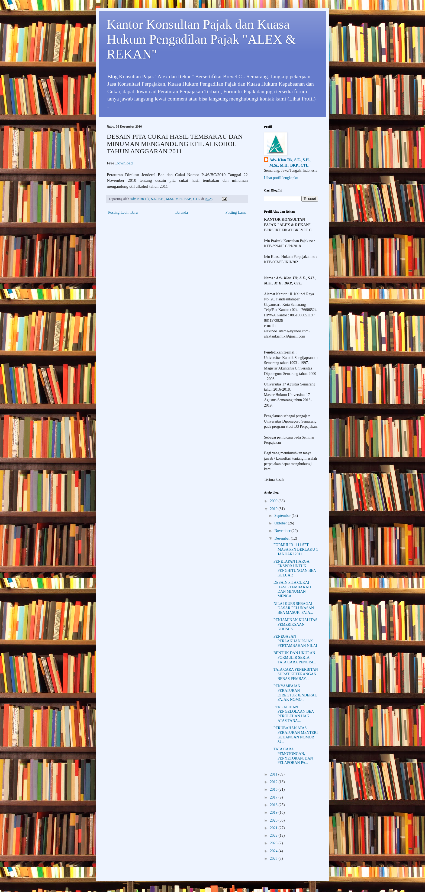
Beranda (181, 212)
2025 (274, 859)
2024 (274, 851)
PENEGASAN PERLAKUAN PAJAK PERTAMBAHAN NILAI (295, 641)
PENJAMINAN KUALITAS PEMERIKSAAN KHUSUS (295, 624)
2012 (274, 782)
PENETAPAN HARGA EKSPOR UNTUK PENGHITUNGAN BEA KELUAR (294, 568)
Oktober (281, 523)
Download (124, 163)
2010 (274, 509)
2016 (274, 789)
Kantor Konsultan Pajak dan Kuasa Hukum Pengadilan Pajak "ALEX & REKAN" (201, 39)
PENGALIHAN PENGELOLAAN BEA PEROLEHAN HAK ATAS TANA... (293, 714)
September (282, 516)
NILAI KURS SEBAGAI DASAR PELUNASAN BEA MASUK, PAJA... (293, 608)
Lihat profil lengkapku (281, 178)
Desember (282, 538)
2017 (274, 797)
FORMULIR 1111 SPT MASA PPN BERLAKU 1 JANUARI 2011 (295, 549)
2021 (274, 828)
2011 (274, 774)
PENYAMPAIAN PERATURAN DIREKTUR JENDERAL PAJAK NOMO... (295, 693)
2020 (274, 820)
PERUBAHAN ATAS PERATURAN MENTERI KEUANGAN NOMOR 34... (295, 735)
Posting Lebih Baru (123, 212)
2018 (274, 805)
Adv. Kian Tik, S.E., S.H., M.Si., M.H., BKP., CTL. (290, 162)
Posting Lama (236, 212)
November (282, 531)
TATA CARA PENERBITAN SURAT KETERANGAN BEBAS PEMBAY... (295, 674)
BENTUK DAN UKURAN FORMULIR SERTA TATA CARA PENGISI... (294, 657)
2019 (274, 812)
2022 (274, 835)
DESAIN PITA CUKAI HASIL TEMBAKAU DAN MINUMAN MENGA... (292, 589)
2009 (274, 501)
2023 (274, 843)
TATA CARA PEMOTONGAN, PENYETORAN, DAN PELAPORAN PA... (293, 756)
